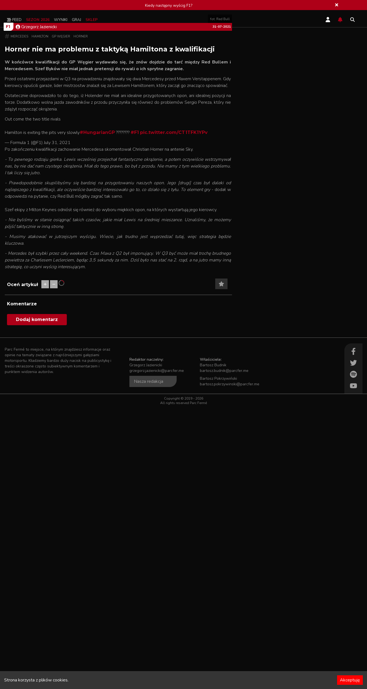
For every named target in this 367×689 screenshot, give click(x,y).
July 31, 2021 (57, 297)
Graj (76, 19)
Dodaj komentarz (37, 601)
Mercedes (19, 188)
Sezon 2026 (37, 19)
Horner (81, 188)
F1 (8, 178)
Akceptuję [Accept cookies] (350, 680)
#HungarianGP (97, 286)
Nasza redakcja (148, 663)
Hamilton (40, 188)
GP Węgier (61, 188)
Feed (14, 19)
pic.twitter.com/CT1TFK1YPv (174, 286)
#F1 (135, 286)
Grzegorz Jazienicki (36, 178)
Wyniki (60, 19)
